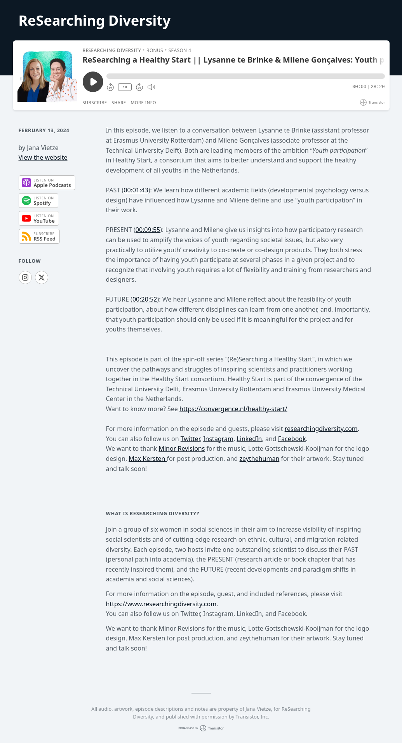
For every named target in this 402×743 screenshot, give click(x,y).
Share (119, 102)
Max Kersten (148, 458)
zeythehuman (260, 458)
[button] (245, 76)
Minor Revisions (181, 448)
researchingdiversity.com (321, 428)
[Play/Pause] (47, 75)
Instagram (218, 438)
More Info (143, 102)
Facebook (292, 438)
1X (125, 87)
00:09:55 (148, 229)
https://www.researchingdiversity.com (161, 604)
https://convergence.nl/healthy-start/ (233, 409)
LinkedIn (249, 438)
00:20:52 (144, 299)
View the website (43, 157)
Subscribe (95, 102)
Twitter (190, 438)
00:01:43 (136, 190)
